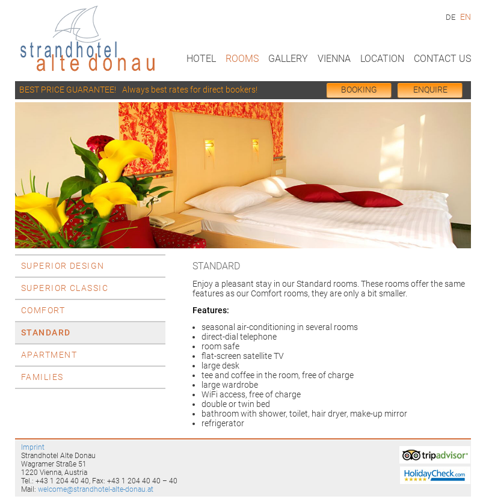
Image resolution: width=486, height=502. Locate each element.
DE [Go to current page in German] (450, 17)
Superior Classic (64, 288)
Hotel (201, 58)
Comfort (43, 310)
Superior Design (63, 266)
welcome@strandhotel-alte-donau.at (95, 489)
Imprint (33, 447)
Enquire (430, 90)
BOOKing (359, 90)
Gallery (288, 58)
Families (42, 377)
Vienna (334, 58)
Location (382, 58)
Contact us (442, 58)
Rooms (242, 58)
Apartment (49, 355)
